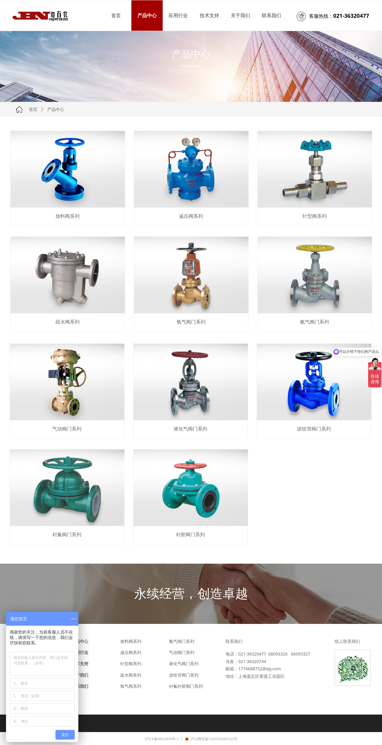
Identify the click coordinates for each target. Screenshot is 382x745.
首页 (33, 109)
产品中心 (55, 109)
